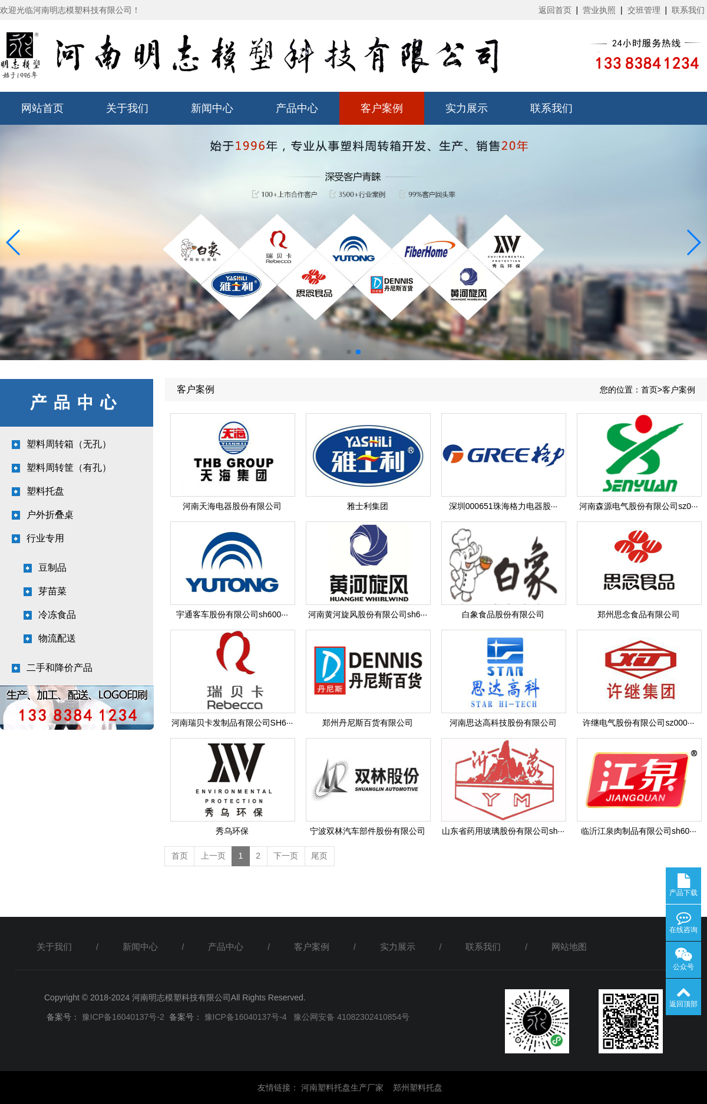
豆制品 (52, 568)
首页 (649, 389)
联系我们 (688, 10)
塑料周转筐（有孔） (69, 468)
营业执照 (599, 10)
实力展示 (466, 108)
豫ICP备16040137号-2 (122, 1017)
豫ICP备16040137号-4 (244, 1017)
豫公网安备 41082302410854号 (351, 1017)
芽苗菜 (52, 591)
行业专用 (45, 538)
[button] (14, 242)
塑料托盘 (45, 491)
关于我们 (127, 108)
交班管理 (643, 10)
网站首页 (42, 108)
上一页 (213, 855)
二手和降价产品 (59, 668)
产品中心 (297, 108)
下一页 (285, 855)
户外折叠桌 (50, 515)
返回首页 (554, 10)
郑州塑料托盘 (417, 1087)
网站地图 (569, 947)
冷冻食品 (57, 615)
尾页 (319, 855)
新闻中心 (212, 108)
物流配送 (57, 638)
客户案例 (382, 108)
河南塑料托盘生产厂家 (342, 1087)
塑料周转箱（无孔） (69, 444)
